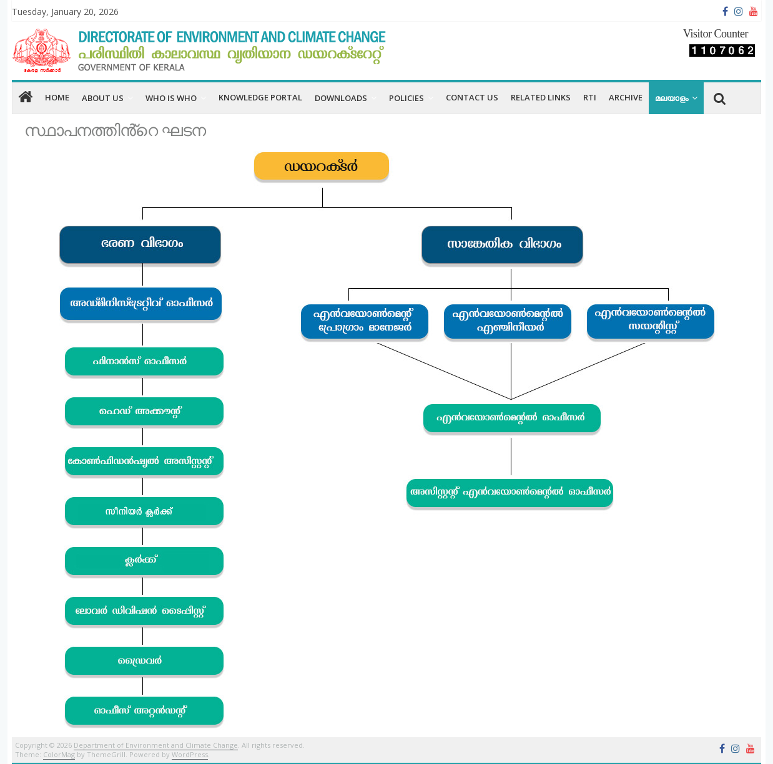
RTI (589, 97)
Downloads (341, 98)
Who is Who (171, 98)
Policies (406, 98)
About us (103, 98)
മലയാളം (671, 98)
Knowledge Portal (260, 97)
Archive (626, 97)
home (57, 97)
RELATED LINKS (541, 97)
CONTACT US (472, 97)
